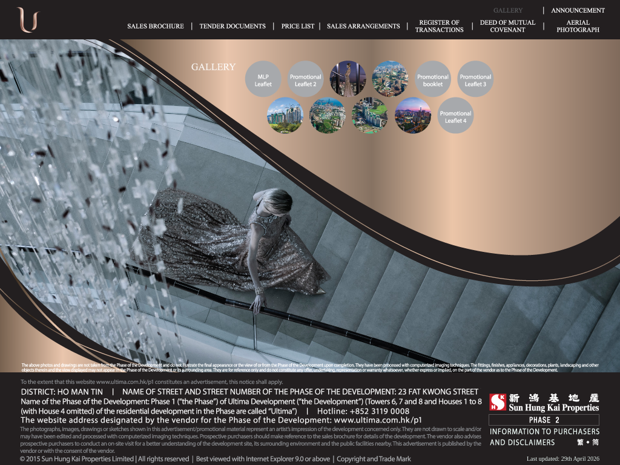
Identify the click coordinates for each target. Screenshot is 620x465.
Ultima (28, 24)
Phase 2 (544, 420)
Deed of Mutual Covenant (508, 26)
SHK (544, 403)
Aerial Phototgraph (577, 26)
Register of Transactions (439, 26)
